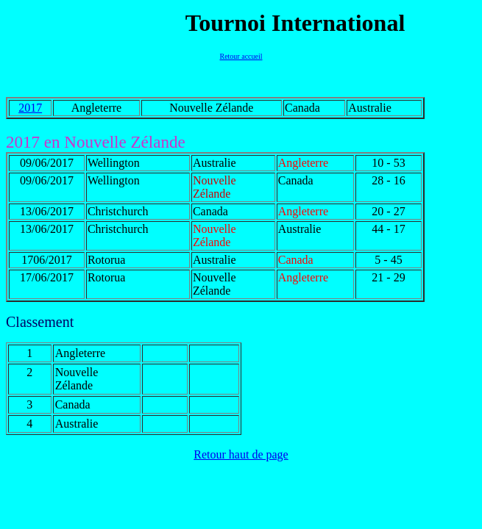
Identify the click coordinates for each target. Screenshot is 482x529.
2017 (30, 107)
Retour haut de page (241, 454)
